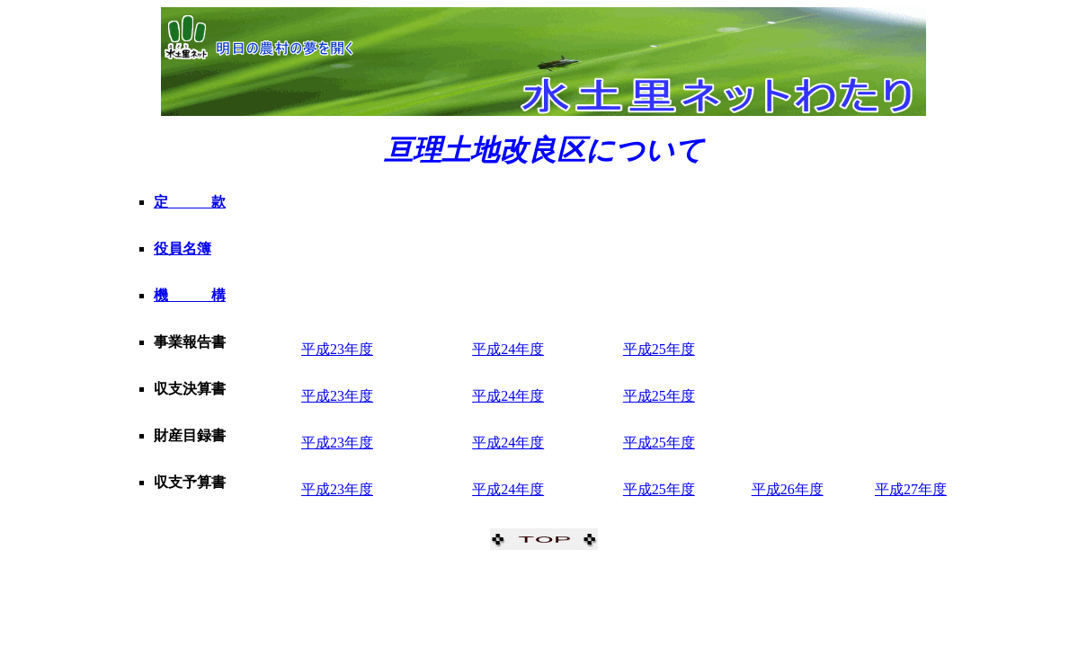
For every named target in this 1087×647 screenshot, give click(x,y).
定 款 (190, 201)
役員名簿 (182, 248)
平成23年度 (337, 349)
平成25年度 (659, 349)
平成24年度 (508, 349)
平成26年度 (788, 489)
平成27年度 (911, 489)
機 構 (190, 295)
